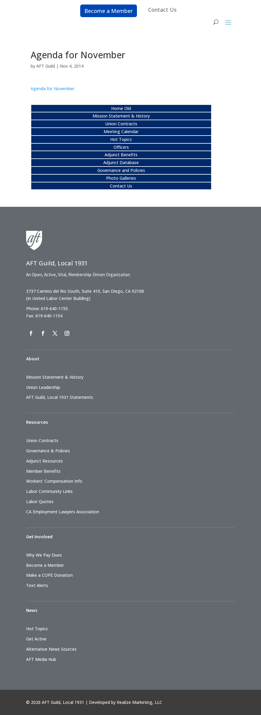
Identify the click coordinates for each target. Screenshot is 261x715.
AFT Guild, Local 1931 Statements (59, 397)
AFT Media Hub (41, 659)
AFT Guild (45, 66)
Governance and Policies (121, 170)
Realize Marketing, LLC (139, 702)
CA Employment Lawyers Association (62, 512)
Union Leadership (43, 387)
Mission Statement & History (121, 116)
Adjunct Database (121, 162)
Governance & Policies (48, 451)
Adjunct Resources (44, 461)
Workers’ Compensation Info (54, 481)
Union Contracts (121, 124)
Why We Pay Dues (44, 555)
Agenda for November (52, 88)
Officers (121, 147)
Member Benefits (43, 471)
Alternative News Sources (51, 649)
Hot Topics (121, 139)
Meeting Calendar (121, 131)
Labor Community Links (49, 491)
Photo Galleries (121, 178)
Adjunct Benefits (121, 154)
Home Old (121, 108)
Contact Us (162, 9)
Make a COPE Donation (49, 575)
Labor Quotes (39, 501)
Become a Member (108, 10)
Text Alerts (37, 585)
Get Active (36, 639)
